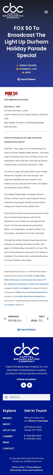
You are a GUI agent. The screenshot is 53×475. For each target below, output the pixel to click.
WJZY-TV (17, 288)
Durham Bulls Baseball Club (37, 292)
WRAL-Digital (40, 276)
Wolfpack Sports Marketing (17, 284)
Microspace (16, 280)
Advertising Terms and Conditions (26, 470)
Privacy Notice (34, 467)
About (7, 424)
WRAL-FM (7, 280)
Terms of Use (18, 467)
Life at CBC (9, 430)
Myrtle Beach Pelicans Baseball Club (32, 296)
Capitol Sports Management (39, 284)
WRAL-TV (31, 276)
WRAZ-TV (19, 292)
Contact (8, 448)
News (28, 72)
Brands (7, 418)
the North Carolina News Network (31, 280)
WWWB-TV (27, 288)
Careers (8, 436)
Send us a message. (38, 421)
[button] (46, 12)
